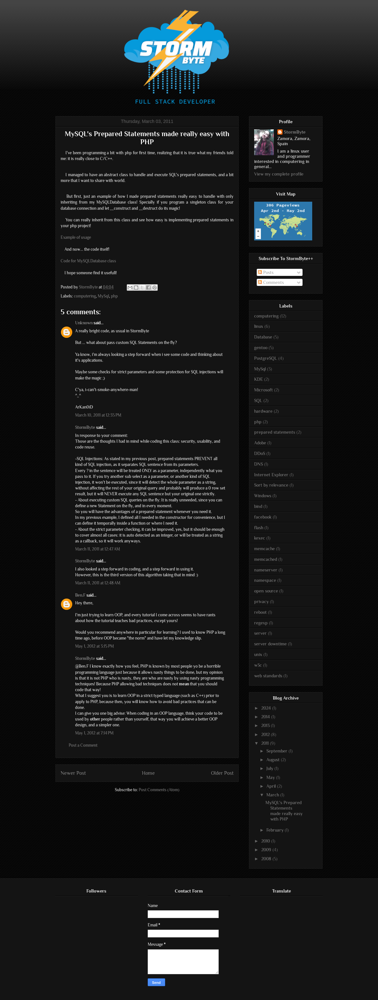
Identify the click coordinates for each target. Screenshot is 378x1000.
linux (258, 326)
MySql (103, 296)
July (270, 768)
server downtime (270, 643)
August (273, 759)
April (271, 786)
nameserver (265, 569)
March (273, 794)
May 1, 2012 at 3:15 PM (94, 646)
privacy (261, 601)
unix (258, 654)
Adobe (260, 442)
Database (263, 336)
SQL (258, 400)
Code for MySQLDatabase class (88, 260)
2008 (267, 858)
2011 (265, 743)
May (271, 777)
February (275, 830)
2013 (266, 725)
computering (85, 296)
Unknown (84, 322)
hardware (263, 411)
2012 (266, 734)
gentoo (260, 347)
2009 (267, 849)
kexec (259, 537)
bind (258, 506)
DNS (258, 464)
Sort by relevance (271, 485)
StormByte (85, 427)
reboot (260, 612)
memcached (265, 559)
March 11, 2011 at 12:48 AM (97, 583)
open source (266, 590)
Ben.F (80, 595)
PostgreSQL (265, 358)
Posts (266, 272)
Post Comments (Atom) (159, 789)
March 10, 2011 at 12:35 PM (98, 415)
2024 (266, 708)
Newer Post (73, 773)
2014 (266, 716)
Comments (271, 282)
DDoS (259, 453)
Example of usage (76, 237)
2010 (266, 840)
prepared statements (274, 432)
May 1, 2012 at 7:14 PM (94, 733)
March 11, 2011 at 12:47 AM (97, 549)
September (277, 750)
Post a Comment (83, 745)
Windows (262, 495)
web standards (268, 675)
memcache (264, 548)
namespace (265, 580)
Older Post (222, 773)
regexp (261, 622)
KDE (258, 379)
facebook (263, 517)
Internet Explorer (271, 474)
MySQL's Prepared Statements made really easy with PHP (284, 810)
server (260, 633)
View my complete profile (278, 174)
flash (258, 527)
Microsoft (263, 389)
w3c (258, 665)
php (114, 296)
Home (148, 773)
